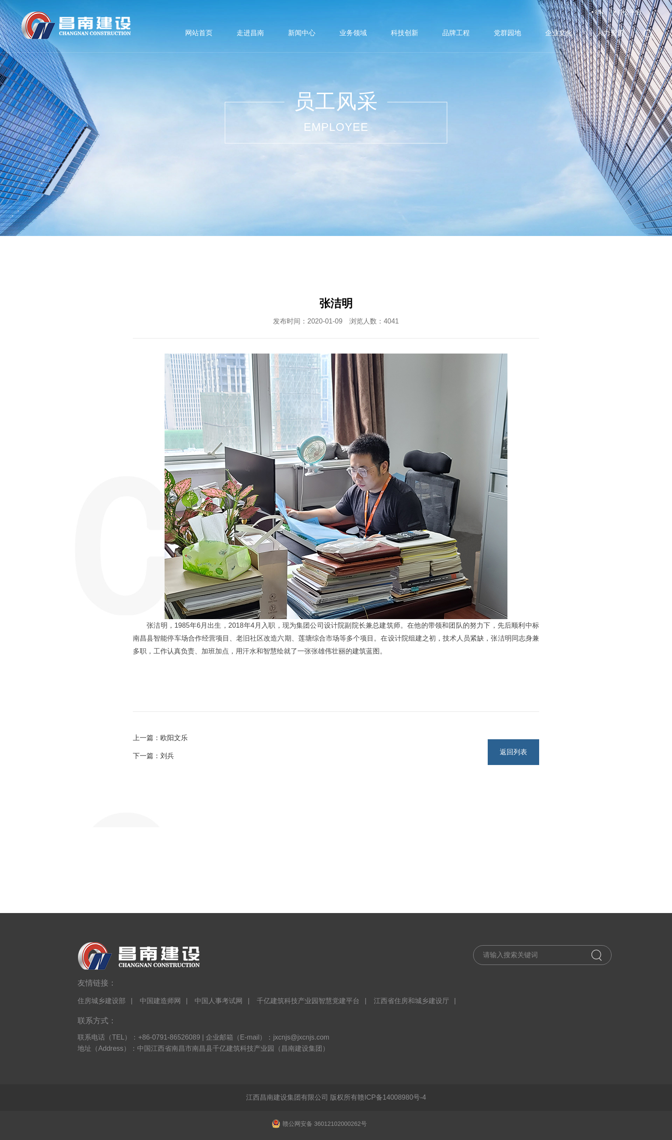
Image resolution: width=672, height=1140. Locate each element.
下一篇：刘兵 (153, 755)
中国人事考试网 (219, 1000)
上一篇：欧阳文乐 (160, 737)
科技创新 (404, 32)
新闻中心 (301, 32)
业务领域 (353, 32)
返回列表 (513, 752)
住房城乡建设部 (102, 1000)
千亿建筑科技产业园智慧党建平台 (308, 1000)
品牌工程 (456, 32)
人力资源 (610, 32)
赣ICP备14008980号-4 (391, 1097)
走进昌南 (250, 32)
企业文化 (559, 32)
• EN (597, 12)
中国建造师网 (160, 1000)
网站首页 (199, 32)
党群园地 (507, 32)
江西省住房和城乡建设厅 (411, 1000)
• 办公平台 (628, 12)
